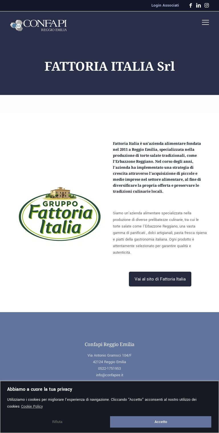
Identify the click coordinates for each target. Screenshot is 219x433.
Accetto (161, 421)
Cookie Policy (32, 406)
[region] (109, 407)
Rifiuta (57, 421)
